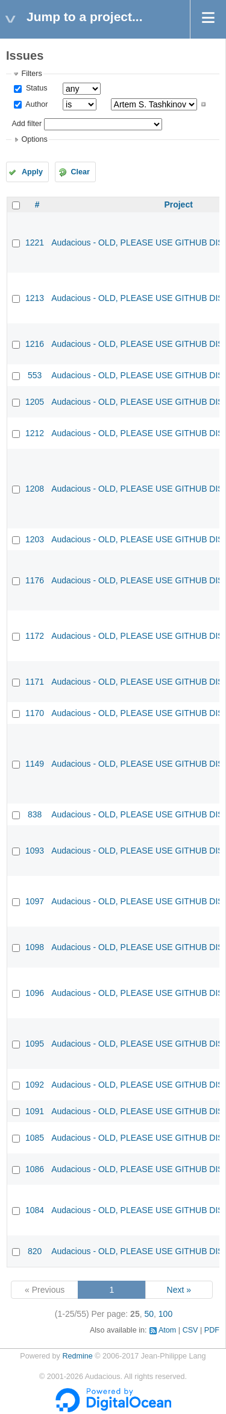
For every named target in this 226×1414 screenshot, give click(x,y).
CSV (190, 1330)
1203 (34, 539)
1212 (34, 433)
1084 (34, 1210)
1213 (34, 298)
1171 (34, 681)
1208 (34, 488)
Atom (167, 1330)
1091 (34, 1111)
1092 (34, 1084)
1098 (34, 947)
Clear (80, 172)
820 (35, 1251)
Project (178, 204)
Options (34, 139)
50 (149, 1314)
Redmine (77, 1356)
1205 (34, 402)
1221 (34, 242)
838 (35, 814)
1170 (34, 713)
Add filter (26, 123)
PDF (211, 1330)
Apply (32, 172)
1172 (34, 636)
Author (36, 104)
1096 (34, 993)
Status (35, 88)
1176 (34, 580)
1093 (34, 850)
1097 (34, 901)
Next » (179, 1290)
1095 (34, 1043)
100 (165, 1314)
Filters (31, 73)
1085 (34, 1138)
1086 (34, 1169)
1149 (34, 764)
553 (35, 375)
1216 (34, 344)
